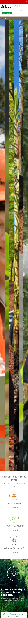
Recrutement (14, 10)
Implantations (6, 10)
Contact (21, 10)
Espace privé (7, 13)
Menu (5, 18)
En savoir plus (15, 508)
